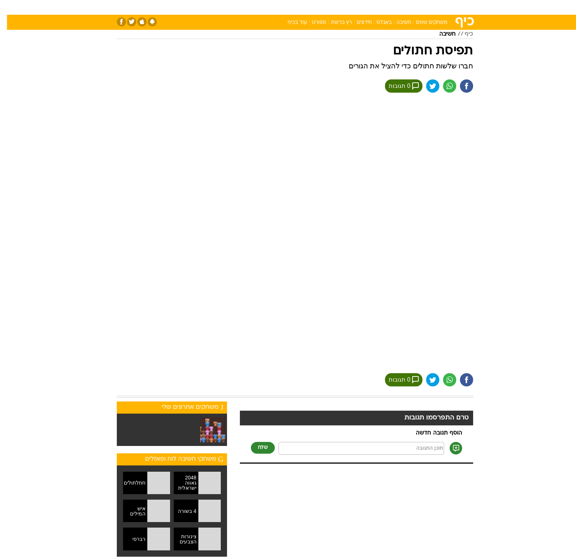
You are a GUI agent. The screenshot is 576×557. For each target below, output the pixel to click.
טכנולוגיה (231, 7)
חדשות (418, 7)
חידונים (357, 22)
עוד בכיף (290, 22)
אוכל (306, 7)
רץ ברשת (334, 22)
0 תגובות (397, 86)
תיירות (258, 7)
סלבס (346, 7)
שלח (256, 447)
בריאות (283, 7)
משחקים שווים (424, 22)
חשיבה (396, 22)
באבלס (377, 22)
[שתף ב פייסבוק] (459, 86)
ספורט (393, 7)
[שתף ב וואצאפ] (442, 86)
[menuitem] (413, 7)
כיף (462, 34)
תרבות (369, 7)
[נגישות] (10, 7)
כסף (326, 7)
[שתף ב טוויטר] (425, 86)
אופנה (204, 7)
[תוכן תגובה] (354, 448)
